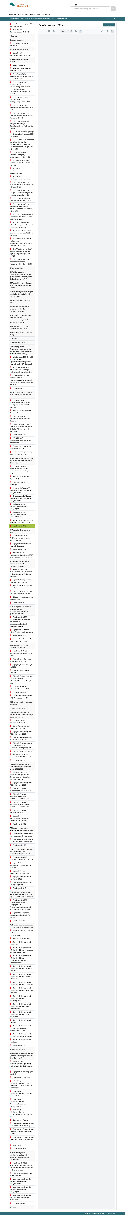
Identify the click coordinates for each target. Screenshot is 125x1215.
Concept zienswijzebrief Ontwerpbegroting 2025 (19, 727)
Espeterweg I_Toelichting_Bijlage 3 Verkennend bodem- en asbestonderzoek (18, 1102)
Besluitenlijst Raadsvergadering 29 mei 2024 (20, 54)
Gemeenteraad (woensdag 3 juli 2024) (44, 18)
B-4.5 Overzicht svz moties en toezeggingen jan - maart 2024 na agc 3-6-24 (21, 233)
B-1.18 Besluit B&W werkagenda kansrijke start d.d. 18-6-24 (22, 107)
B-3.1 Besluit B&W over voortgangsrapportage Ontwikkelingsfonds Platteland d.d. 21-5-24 (21, 125)
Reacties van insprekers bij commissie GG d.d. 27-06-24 (21, 453)
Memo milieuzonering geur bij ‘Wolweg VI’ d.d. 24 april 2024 (21, 521)
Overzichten (34, 14)
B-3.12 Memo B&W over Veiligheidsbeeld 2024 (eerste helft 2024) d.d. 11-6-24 (22, 185)
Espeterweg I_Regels (19, 1120)
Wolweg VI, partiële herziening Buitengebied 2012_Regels (18, 506)
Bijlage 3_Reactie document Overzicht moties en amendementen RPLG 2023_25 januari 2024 (21, 679)
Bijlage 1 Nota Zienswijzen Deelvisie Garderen (21, 412)
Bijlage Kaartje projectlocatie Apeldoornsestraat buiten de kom (21, 841)
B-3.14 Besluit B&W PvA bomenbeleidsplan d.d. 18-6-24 (20, 200)
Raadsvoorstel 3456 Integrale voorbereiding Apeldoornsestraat (21, 835)
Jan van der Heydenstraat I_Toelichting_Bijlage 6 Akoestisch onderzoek (21, 990)
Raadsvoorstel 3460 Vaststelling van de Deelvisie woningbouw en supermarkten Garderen (20, 403)
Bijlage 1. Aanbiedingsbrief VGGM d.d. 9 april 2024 (21, 733)
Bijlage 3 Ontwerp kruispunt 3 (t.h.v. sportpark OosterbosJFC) (21, 592)
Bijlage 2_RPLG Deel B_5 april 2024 (20, 672)
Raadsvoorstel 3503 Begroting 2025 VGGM (18, 721)
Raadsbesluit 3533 (18, 1148)
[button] (113, 8)
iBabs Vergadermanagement (95, 1213)
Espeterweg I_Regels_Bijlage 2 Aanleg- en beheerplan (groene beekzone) (22, 1131)
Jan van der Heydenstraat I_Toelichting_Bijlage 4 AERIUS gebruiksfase (21, 976)
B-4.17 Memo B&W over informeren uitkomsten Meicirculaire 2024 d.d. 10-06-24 (21, 262)
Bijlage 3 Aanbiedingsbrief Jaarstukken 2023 (20, 878)
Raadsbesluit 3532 (18, 635)
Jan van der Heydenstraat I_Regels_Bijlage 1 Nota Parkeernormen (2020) (20, 1028)
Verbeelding (15, 1145)
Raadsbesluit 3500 (18, 1045)
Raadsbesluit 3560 (18, 1203)
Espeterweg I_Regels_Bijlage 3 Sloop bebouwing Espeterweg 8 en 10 (22, 1139)
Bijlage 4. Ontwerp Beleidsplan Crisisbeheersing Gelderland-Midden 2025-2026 (20, 804)
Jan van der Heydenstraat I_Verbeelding (20, 1041)
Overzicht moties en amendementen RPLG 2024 (19, 688)
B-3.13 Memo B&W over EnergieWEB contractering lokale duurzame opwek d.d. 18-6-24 (21, 193)
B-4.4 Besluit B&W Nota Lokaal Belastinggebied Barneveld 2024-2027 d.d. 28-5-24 (21, 225)
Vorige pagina (109, 25)
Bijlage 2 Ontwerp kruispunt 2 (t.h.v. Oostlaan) (21, 587)
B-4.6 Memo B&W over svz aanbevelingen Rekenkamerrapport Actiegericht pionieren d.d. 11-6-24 (21, 242)
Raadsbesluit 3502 (18, 824)
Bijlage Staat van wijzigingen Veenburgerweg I (21, 1175)
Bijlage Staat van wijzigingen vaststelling (21, 1073)
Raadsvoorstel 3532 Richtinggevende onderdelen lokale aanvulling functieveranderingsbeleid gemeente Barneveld (20, 621)
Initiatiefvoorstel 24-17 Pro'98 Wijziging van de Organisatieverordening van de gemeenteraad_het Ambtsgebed (21, 360)
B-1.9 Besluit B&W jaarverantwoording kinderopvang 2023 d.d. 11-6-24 (21, 76)
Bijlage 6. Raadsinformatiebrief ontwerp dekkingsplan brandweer (20, 818)
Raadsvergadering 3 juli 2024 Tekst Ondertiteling (21, 25)
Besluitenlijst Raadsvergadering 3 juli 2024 (20, 31)
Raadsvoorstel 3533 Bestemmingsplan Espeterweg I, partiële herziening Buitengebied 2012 (21, 1065)
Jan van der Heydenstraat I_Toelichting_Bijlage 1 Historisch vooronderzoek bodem (21, 950)
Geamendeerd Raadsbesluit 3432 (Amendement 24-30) (21, 697)
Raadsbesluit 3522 (18, 603)
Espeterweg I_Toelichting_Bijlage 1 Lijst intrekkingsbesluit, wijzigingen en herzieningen (21, 1084)
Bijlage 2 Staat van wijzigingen (18, 483)
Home (21, 18)
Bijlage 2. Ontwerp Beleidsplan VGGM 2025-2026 (20, 790)
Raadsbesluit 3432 (18, 692)
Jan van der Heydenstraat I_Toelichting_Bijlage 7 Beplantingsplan (20, 998)
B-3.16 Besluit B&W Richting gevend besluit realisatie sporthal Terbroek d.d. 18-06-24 (21, 217)
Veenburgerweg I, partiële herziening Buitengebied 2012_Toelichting (20, 1181)
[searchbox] (90, 8)
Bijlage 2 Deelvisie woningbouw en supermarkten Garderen (20, 418)
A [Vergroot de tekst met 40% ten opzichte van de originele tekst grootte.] (115, 19)
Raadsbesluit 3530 (18, 921)
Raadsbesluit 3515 (18, 888)
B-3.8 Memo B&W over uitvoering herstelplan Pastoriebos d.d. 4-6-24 (21, 163)
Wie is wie (45, 14)
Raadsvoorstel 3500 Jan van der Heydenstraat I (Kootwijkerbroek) (21, 933)
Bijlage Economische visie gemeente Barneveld (20, 545)
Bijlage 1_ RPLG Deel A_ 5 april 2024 (21, 666)
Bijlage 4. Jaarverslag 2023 (21, 751)
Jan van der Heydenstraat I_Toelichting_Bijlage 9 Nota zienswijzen (20, 1014)
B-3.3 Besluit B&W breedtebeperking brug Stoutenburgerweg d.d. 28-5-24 (20, 155)
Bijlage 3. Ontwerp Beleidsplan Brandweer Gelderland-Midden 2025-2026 (20, 796)
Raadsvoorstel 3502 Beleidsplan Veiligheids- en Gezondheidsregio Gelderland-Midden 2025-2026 (20, 776)
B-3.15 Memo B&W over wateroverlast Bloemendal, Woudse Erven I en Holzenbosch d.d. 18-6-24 (21, 207)
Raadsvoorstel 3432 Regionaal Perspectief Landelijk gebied (21, 653)
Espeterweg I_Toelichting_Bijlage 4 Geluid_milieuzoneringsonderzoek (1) (21, 1113)
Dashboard (12, 14)
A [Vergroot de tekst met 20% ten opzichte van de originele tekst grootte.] (111, 19)
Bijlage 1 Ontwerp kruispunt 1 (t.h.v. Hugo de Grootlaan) (21, 581)
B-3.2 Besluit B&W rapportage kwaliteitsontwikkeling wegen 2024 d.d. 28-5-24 (22, 134)
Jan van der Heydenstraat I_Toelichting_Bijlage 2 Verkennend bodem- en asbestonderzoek (20, 959)
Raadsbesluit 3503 (18, 760)
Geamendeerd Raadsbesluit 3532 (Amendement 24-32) (21, 640)
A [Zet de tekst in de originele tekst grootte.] (108, 18)
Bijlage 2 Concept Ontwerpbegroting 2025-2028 (20, 872)
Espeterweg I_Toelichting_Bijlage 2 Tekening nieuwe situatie (21, 1093)
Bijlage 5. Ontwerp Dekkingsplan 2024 (18, 811)
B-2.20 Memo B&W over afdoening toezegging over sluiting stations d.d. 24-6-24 (21, 115)
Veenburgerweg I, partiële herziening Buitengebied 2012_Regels (20, 1189)
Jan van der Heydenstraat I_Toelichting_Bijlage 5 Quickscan (21, 983)
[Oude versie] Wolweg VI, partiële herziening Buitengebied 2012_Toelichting (21, 490)
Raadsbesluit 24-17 (18, 388)
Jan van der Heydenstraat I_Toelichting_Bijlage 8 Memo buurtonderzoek (20, 1006)
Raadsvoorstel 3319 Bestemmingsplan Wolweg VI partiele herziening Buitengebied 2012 (21, 469)
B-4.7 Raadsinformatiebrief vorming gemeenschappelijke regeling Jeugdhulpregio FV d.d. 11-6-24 (21, 252)
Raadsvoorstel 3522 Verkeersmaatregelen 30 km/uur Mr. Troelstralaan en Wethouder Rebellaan (21, 573)
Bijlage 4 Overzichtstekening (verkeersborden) (21, 598)
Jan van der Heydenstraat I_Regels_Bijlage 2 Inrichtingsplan (21, 1035)
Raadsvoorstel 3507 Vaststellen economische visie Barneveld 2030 (20, 538)
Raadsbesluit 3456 (18, 845)
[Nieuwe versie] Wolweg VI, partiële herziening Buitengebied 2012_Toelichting (21, 498)
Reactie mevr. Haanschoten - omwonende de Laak (21, 447)
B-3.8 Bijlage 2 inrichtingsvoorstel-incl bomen (20, 178)
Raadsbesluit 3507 (18, 549)
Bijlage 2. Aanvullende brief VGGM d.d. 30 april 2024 (21, 739)
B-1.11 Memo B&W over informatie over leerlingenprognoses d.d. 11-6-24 (21, 99)
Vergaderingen (23, 14)
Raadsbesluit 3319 (18, 526)
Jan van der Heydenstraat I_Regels (20, 1021)
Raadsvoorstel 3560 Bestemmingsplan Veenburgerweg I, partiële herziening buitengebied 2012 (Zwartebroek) (21, 1166)
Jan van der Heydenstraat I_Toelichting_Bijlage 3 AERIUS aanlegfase (21, 968)
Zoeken (72, 5)
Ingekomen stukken (18, 65)
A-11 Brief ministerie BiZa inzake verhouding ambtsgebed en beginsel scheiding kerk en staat (21, 370)
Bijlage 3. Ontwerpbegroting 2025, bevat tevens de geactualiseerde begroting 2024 (21, 745)
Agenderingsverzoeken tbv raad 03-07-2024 (20, 70)
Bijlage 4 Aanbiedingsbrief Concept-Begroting (20, 884)
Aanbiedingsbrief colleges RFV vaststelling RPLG (20, 660)
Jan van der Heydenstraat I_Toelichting (20, 943)
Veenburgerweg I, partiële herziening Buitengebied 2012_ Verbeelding (20, 1197)
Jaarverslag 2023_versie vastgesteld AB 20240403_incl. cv (21, 756)
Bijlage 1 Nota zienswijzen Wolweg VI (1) (20, 478)
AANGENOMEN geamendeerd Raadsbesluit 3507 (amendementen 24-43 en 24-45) (21, 555)
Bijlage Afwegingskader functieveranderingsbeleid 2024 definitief (20, 915)
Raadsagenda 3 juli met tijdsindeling (19, 44)
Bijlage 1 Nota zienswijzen (20, 938)
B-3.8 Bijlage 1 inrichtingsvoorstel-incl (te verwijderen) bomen (18, 171)
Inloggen (111, 1213)
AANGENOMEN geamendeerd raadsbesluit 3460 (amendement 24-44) (21, 440)
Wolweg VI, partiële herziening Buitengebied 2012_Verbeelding (18, 514)
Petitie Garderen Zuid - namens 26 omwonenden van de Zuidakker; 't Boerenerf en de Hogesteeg (21, 428)
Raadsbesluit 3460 (18, 435)
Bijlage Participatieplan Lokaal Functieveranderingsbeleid (21, 631)
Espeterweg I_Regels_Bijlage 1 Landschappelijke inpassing (22, 1125)
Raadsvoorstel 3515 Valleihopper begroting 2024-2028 (21, 858)
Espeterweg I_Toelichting (20, 1077)
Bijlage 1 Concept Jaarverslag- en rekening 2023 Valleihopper (20, 865)
